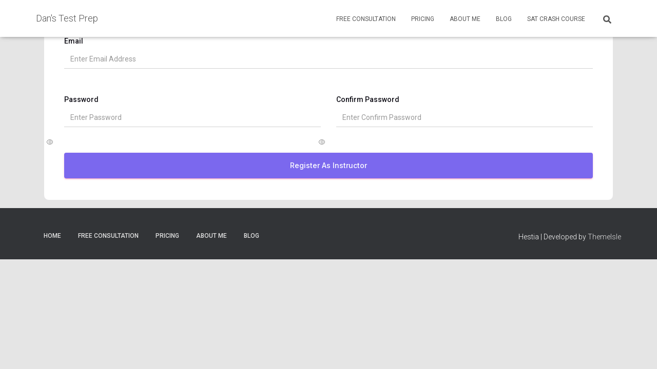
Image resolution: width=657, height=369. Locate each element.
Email (79, 47)
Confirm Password (367, 105)
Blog (504, 19)
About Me (465, 19)
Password (87, 105)
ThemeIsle (604, 242)
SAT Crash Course (556, 19)
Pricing (422, 19)
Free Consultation (366, 19)
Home (52, 241)
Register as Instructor (328, 171)
